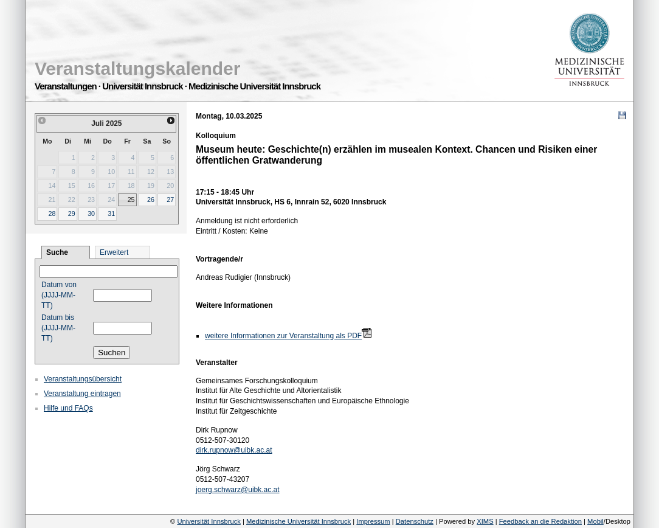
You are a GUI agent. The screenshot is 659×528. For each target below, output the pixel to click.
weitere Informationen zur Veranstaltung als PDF (283, 336)
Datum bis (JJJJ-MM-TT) (58, 327)
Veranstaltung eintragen (82, 393)
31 (111, 213)
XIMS (485, 521)
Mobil (595, 521)
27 (170, 199)
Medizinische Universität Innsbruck (298, 521)
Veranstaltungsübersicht (83, 379)
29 (71, 213)
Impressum (373, 521)
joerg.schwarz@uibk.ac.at (238, 489)
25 (131, 199)
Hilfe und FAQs (68, 408)
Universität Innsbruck (208, 521)
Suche (57, 252)
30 (91, 213)
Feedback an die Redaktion (540, 521)
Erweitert (114, 252)
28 (51, 213)
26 (150, 199)
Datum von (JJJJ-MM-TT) (59, 295)
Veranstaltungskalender (137, 68)
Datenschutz (414, 521)
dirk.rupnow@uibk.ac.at (234, 450)
